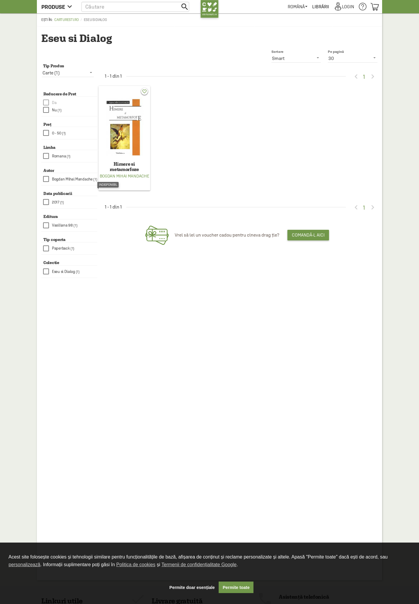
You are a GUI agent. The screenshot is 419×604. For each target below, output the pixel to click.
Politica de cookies (136, 564)
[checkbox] (70, 103)
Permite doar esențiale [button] (192, 587)
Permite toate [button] (236, 587)
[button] (135, 6)
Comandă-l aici (308, 234)
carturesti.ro (66, 20)
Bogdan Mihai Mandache (124, 176)
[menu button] (58, 6)
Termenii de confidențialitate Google (198, 564)
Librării (320, 6)
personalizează (24, 564)
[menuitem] (297, 6)
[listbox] (352, 58)
